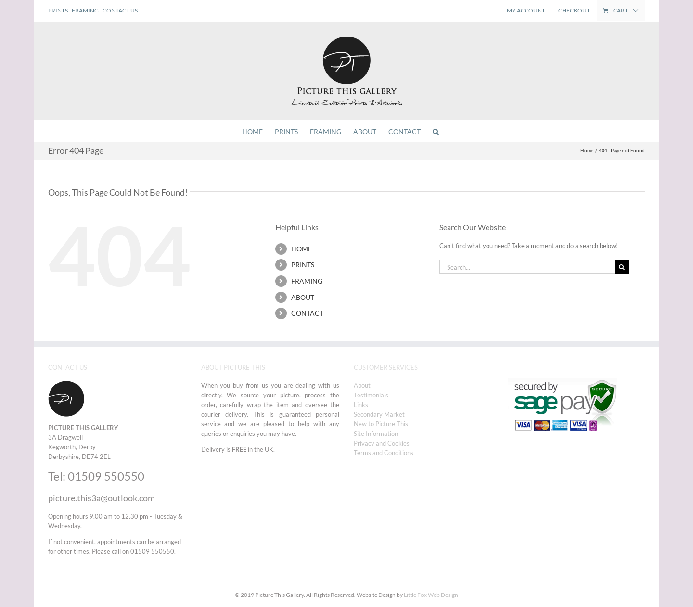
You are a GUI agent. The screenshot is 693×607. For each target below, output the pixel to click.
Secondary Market (379, 414)
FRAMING (85, 10)
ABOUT (302, 297)
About (362, 385)
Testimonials (371, 395)
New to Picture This (381, 424)
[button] (436, 131)
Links (361, 405)
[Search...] (527, 267)
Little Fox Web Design (431, 594)
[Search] (622, 267)
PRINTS (58, 10)
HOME (301, 249)
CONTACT (307, 313)
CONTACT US (120, 10)
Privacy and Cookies (382, 443)
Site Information (376, 433)
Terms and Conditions (383, 453)
